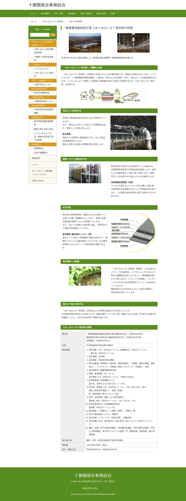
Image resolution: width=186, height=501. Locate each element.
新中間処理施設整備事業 (43, 123)
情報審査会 (39, 148)
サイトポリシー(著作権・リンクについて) (43, 172)
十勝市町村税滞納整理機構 (43, 111)
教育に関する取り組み (43, 129)
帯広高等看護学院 (41, 93)
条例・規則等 (86, 13)
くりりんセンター (41, 68)
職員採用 (36, 158)
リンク (35, 164)
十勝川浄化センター (42, 84)
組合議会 (72, 13)
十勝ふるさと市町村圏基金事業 (43, 51)
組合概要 (45, 13)
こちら (101, 488)
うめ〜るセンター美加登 (52, 21)
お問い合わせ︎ (38, 180)
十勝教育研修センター (43, 101)
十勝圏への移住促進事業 (43, 58)
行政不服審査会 (41, 152)
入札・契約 (58, 13)
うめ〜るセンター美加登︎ (43, 74)
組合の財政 (101, 13)
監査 (113, 13)
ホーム (34, 13)
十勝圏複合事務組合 (47, 5)
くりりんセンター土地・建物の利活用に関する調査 (43, 136)
